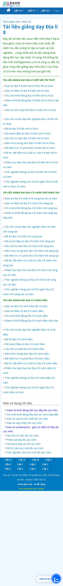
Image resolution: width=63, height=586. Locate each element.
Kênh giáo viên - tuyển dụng (31, 484)
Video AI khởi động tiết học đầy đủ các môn (31, 410)
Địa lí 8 (27, 21)
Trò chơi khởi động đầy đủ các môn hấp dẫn (32, 414)
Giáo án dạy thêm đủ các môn (24, 423)
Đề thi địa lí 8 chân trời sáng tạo (23, 236)
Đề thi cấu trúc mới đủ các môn (25, 448)
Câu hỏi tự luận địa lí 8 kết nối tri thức (27, 138)
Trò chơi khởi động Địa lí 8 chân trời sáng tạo (31, 208)
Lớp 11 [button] (32, 10)
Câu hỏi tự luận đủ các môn (22, 435)
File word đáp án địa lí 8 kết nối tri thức (28, 133)
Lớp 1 (45, 469)
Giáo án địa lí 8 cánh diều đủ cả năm (26, 306)
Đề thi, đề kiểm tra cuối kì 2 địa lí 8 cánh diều (31, 363)
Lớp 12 (8, 460)
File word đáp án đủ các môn (23, 444)
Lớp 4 (8, 469)
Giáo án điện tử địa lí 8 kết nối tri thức (27, 90)
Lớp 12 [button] (18, 10)
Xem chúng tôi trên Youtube (31, 488)
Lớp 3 (20, 469)
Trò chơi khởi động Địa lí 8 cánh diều (26, 315)
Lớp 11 (21, 460)
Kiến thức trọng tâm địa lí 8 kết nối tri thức (30, 143)
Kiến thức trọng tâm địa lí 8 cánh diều (27, 353)
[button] (56, 10)
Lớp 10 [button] (45, 10)
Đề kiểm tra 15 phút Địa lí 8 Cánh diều (27, 358)
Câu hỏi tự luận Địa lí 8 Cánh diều (24, 349)
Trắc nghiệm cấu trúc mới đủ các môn (28, 452)
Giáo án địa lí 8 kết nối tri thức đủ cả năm (29, 86)
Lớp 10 (35, 460)
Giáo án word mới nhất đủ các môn (27, 418)
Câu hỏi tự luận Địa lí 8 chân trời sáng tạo (29, 246)
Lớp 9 (48, 460)
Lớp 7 (20, 464)
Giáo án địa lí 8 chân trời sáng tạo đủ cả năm (31, 198)
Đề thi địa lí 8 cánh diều (18, 339)
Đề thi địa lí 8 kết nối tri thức (21, 128)
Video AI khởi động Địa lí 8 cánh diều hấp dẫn (31, 320)
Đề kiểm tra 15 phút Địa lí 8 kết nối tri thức (30, 148)
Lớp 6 (33, 464)
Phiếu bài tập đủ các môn (21, 439)
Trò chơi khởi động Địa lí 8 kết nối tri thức (29, 95)
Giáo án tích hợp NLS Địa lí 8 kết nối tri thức (30, 110)
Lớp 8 (8, 464)
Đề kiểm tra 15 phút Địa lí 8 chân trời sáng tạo (32, 255)
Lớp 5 (45, 464)
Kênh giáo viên (11, 21)
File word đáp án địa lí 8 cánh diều (25, 344)
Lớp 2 (33, 469)
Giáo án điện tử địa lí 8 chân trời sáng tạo (29, 203)
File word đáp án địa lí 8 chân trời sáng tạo (30, 241)
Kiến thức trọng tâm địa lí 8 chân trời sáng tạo (32, 250)
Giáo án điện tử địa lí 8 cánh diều (24, 311)
